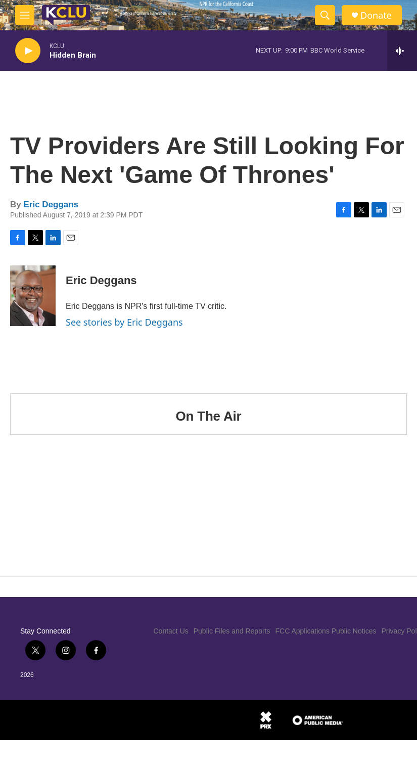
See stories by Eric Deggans (124, 322)
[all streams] (402, 50)
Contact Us (171, 631)
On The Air (209, 416)
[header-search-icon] (325, 15)
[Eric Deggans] (33, 295)
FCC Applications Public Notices (326, 631)
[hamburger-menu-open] (24, 15)
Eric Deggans (50, 204)
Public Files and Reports (232, 631)
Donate (376, 15)
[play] (28, 51)
